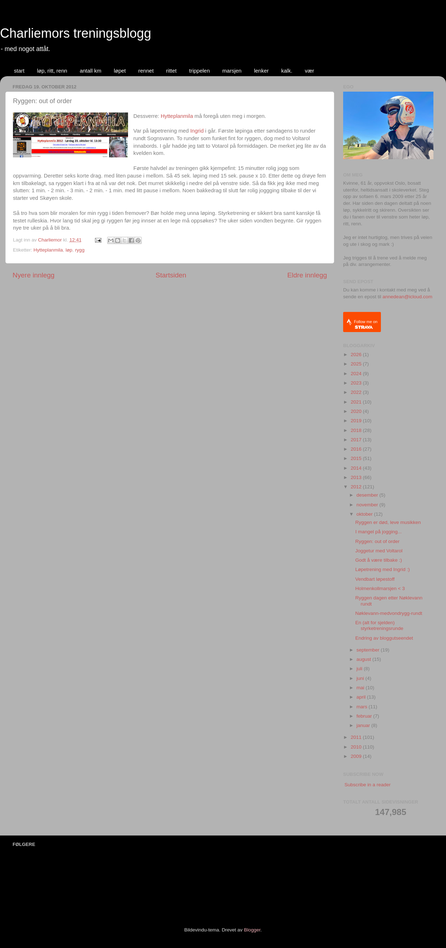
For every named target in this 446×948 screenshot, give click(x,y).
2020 (357, 411)
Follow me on (365, 324)
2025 (357, 364)
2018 (357, 430)
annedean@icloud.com (407, 296)
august (364, 659)
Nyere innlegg (34, 275)
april (361, 697)
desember (367, 495)
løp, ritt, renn (52, 71)
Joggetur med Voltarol (378, 550)
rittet (171, 71)
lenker (261, 71)
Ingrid (197, 131)
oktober (365, 514)
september (368, 650)
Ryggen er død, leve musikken (388, 522)
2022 (357, 392)
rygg (80, 250)
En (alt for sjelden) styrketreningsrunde (379, 625)
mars (362, 706)
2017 (357, 439)
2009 (357, 756)
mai (361, 687)
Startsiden (171, 275)
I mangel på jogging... (378, 531)
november (367, 504)
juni (360, 678)
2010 (357, 747)
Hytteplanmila (177, 116)
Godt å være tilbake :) (378, 560)
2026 (357, 354)
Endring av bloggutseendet (384, 638)
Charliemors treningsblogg (75, 33)
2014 (357, 468)
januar (363, 725)
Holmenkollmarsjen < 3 (380, 588)
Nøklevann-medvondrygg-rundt (388, 613)
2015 (357, 458)
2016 (357, 449)
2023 (357, 383)
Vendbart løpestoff (375, 579)
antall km (90, 71)
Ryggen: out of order (377, 541)
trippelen (199, 71)
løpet (120, 71)
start (19, 71)
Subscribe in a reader (368, 784)
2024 (357, 373)
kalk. (286, 71)
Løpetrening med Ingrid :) (382, 569)
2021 (357, 402)
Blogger (252, 930)
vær (309, 71)
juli (360, 668)
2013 (357, 477)
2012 (357, 486)
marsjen (231, 71)
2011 (357, 737)
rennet (146, 71)
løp (68, 250)
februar (364, 716)
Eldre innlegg (307, 275)
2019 (357, 420)
